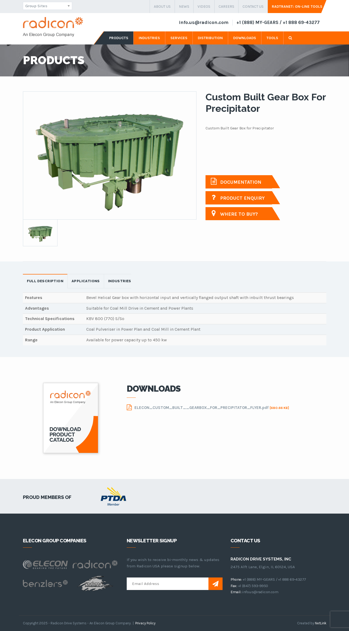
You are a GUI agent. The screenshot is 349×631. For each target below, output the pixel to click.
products (118, 38)
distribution (210, 38)
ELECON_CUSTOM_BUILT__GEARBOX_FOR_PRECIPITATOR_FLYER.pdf (208, 407)
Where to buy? (234, 213)
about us (162, 6)
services (178, 38)
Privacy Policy (145, 623)
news (184, 6)
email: (236, 591)
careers (226, 6)
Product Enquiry (238, 197)
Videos (204, 6)
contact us (253, 6)
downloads (244, 38)
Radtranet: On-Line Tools (297, 6)
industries (149, 38)
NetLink (320, 623)
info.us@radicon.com (203, 22)
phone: (236, 579)
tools (272, 38)
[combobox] (47, 6)
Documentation (236, 181)
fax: (234, 585)
